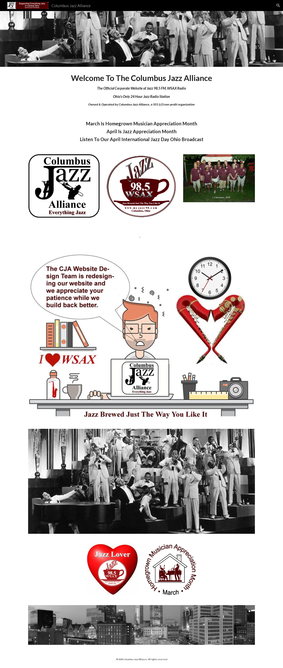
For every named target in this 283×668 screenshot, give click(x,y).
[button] (278, 5)
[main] (141, 90)
